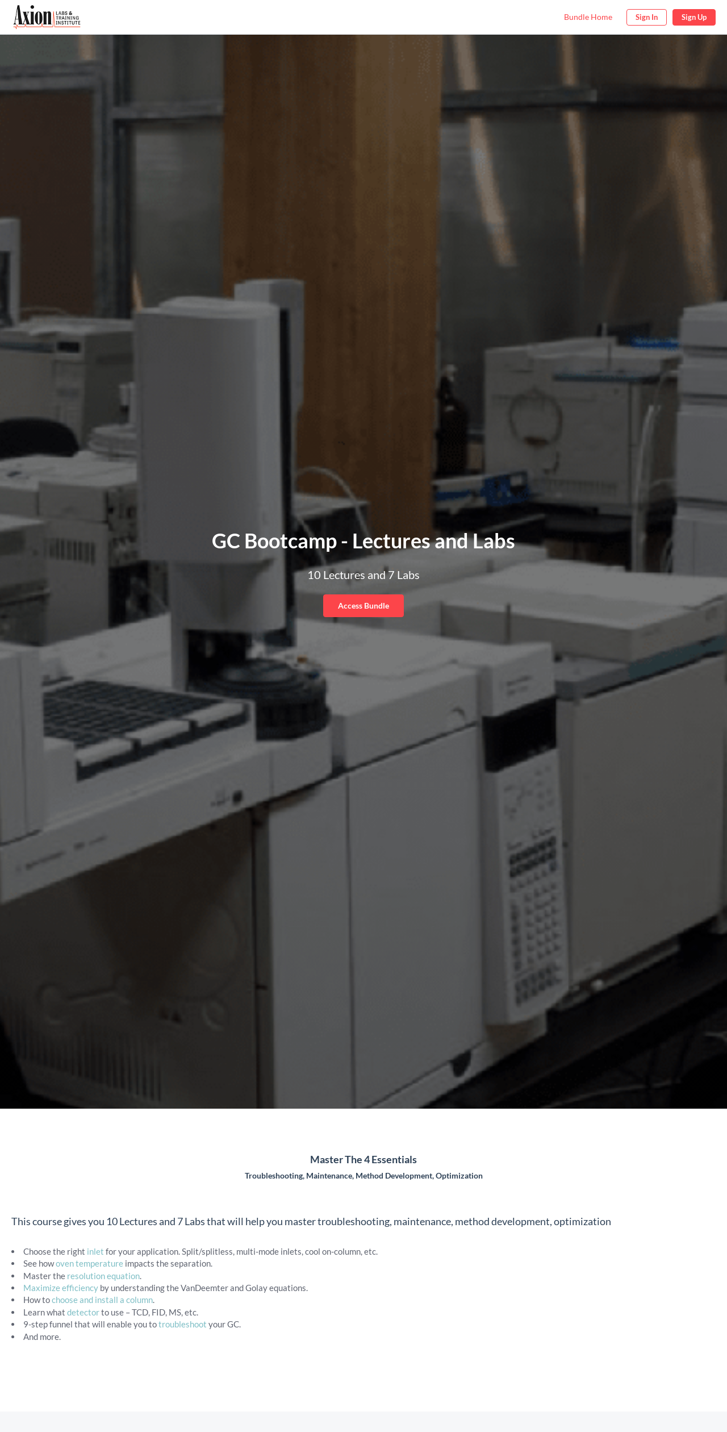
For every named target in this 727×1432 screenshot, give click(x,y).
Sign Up (694, 17)
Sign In (647, 17)
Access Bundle (363, 605)
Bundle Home (588, 17)
